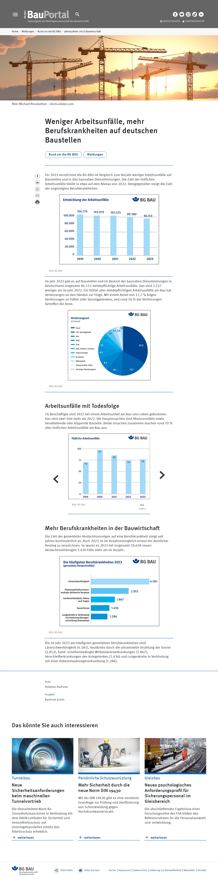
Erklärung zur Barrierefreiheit (165, 870)
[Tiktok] (194, 14)
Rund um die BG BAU (49, 31)
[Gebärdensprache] (192, 21)
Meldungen (28, 31)
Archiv (112, 870)
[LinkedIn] (201, 14)
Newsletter (189, 870)
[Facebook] (175, 14)
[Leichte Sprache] (169, 21)
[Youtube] (181, 14)
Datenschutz (140, 870)
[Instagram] (188, 14)
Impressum (124, 870)
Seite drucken (92, 870)
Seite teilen (66, 870)
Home (15, 31)
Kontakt (202, 870)
